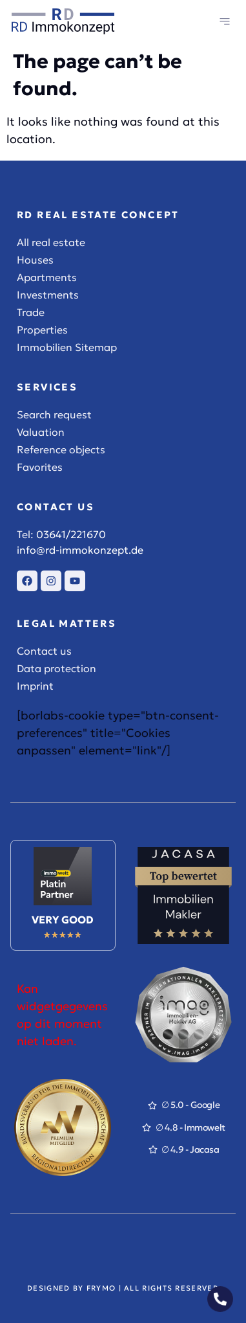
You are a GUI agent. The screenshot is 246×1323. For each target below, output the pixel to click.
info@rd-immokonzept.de (80, 549)
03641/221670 (71, 534)
